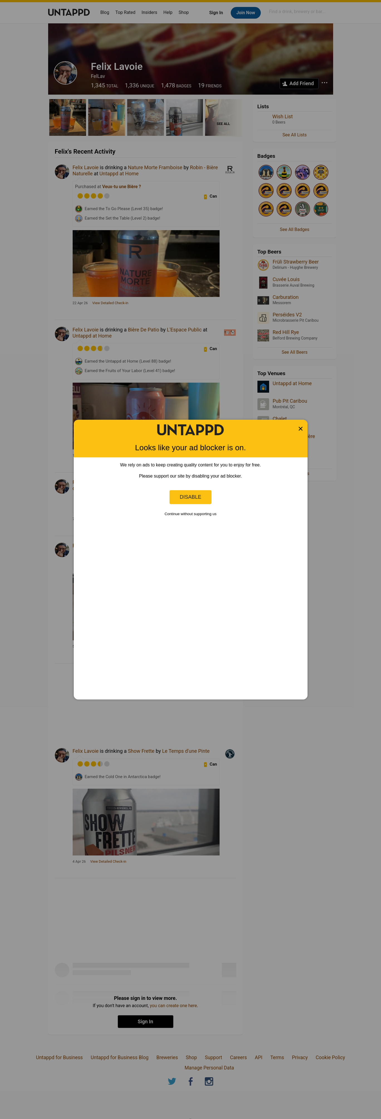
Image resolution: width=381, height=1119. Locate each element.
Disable (190, 497)
